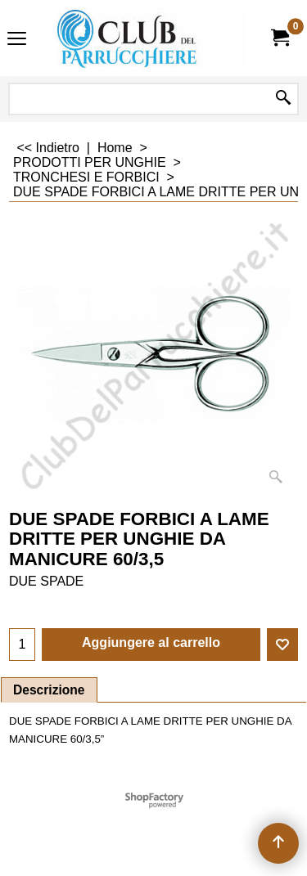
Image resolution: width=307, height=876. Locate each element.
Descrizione (49, 690)
